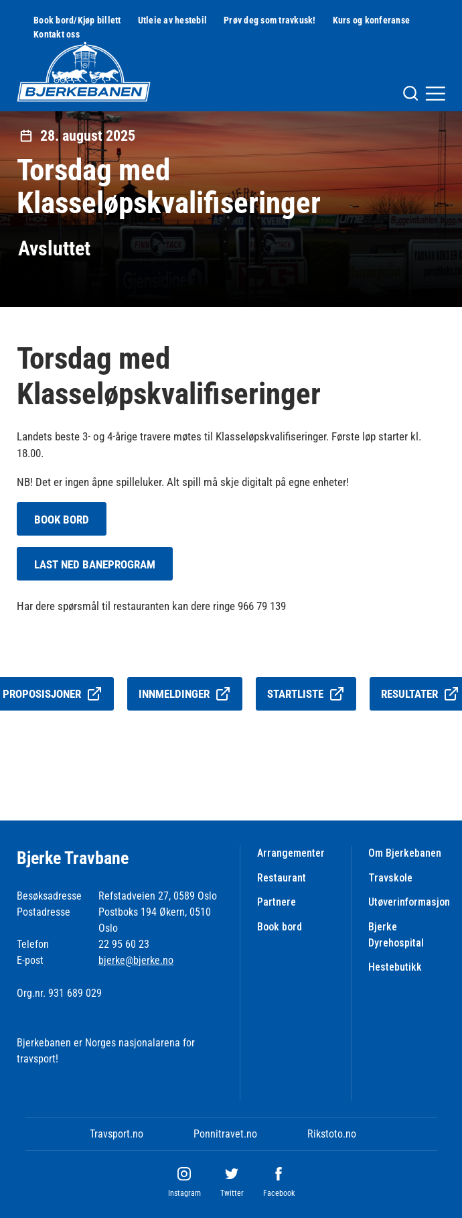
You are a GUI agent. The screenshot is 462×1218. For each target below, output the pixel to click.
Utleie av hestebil (173, 20)
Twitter (232, 1193)
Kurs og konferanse (371, 20)
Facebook (279, 1193)
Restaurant (281, 877)
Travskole (390, 877)
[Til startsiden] (84, 72)
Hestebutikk (395, 967)
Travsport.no (116, 1134)
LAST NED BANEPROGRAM (94, 564)
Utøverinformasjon (409, 902)
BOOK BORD (61, 519)
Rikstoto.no (331, 1134)
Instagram (184, 1193)
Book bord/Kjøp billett (77, 20)
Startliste (306, 694)
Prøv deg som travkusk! (270, 20)
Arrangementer (291, 853)
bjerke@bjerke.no (135, 960)
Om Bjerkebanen (404, 853)
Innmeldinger (185, 694)
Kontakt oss (56, 34)
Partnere (276, 902)
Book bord (279, 926)
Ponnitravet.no (225, 1134)
